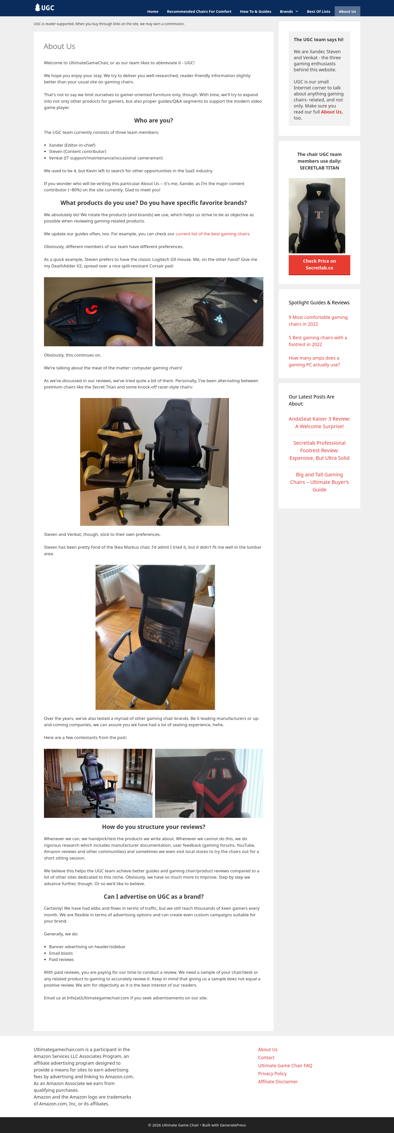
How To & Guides (255, 11)
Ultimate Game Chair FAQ (285, 1065)
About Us (347, 11)
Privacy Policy (272, 1073)
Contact (266, 1057)
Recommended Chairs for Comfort (199, 11)
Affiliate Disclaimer (278, 1082)
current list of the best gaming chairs (213, 234)
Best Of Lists (318, 11)
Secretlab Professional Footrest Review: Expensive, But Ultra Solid (319, 450)
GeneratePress (233, 1124)
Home (152, 11)
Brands (291, 11)
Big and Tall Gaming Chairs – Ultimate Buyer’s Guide (319, 482)
